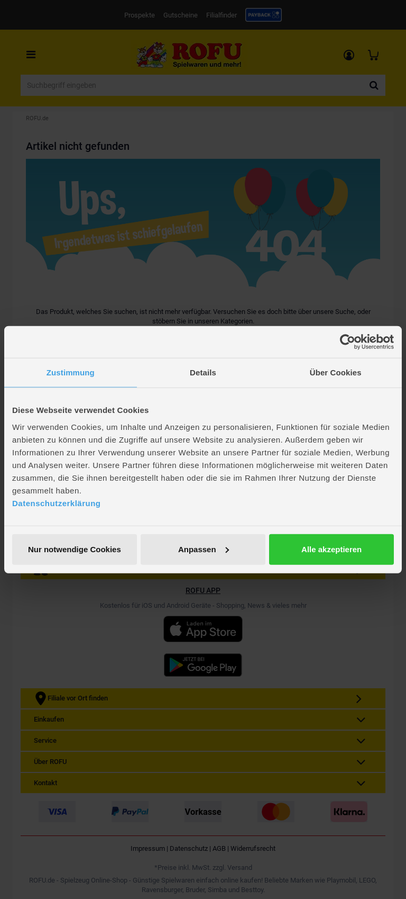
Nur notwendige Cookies (74, 548)
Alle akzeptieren (331, 548)
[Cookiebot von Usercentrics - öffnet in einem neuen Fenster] (347, 342)
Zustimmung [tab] (71, 372)
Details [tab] (203, 372)
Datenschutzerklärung (56, 502)
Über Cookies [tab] (336, 372)
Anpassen (203, 548)
